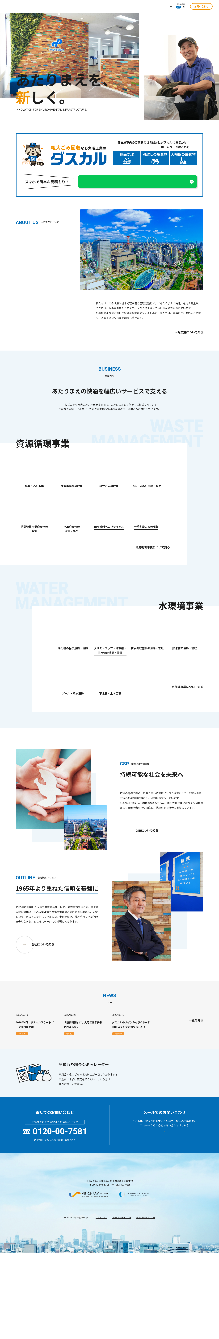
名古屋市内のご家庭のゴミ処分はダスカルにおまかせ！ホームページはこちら (154, 144)
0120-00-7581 (60, 1218)
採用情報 (164, 6)
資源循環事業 (98, 6)
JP (178, 7)
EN (184, 7)
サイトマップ (101, 1329)
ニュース (148, 6)
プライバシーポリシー (121, 1329)
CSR (133, 6)
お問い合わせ (201, 6)
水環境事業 (118, 6)
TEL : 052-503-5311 (98, 1271)
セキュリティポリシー (145, 1329)
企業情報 (79, 6)
